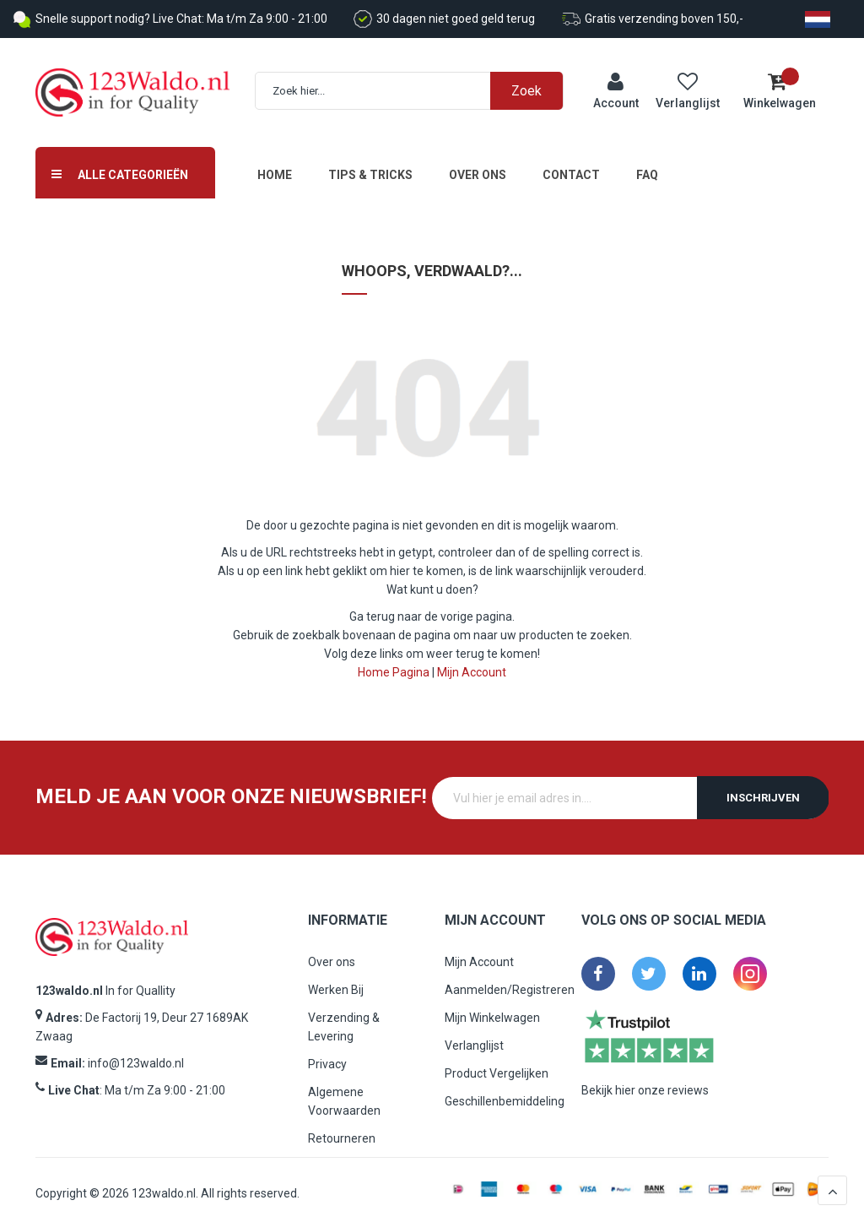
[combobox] (418, 87)
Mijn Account (471, 664)
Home (274, 167)
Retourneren (341, 1131)
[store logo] (132, 89)
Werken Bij (336, 982)
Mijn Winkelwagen (492, 1010)
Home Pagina (393, 664)
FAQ (647, 167)
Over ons (477, 167)
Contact (571, 167)
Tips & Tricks (370, 167)
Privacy (327, 1056)
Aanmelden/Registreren (510, 982)
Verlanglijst (474, 1038)
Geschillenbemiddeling (504, 1093)
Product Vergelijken (496, 1066)
